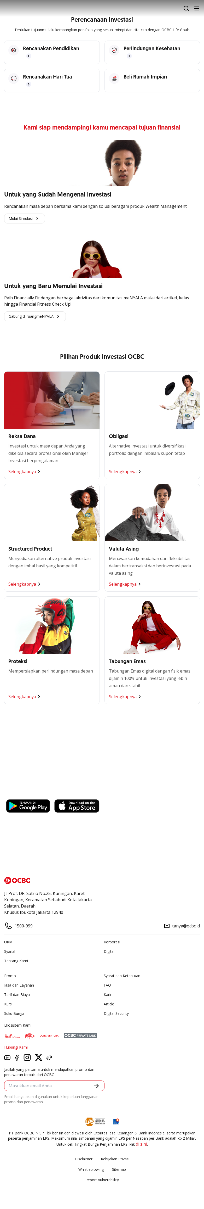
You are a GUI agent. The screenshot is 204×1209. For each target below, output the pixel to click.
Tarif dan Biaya (17, 994)
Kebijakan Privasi (115, 1158)
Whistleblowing (91, 1169)
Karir (108, 994)
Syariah (10, 951)
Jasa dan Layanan (19, 985)
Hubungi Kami (16, 1047)
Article (109, 1003)
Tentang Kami (16, 960)
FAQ (107, 985)
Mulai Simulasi (24, 218)
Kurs (8, 1003)
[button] (96, 1085)
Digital (109, 951)
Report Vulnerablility (102, 1179)
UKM (8, 941)
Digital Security (116, 1013)
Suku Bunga (14, 1013)
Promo (10, 975)
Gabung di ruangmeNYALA (35, 316)
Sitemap (119, 1169)
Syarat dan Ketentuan (122, 975)
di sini (141, 1144)
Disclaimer (83, 1158)
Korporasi (112, 941)
